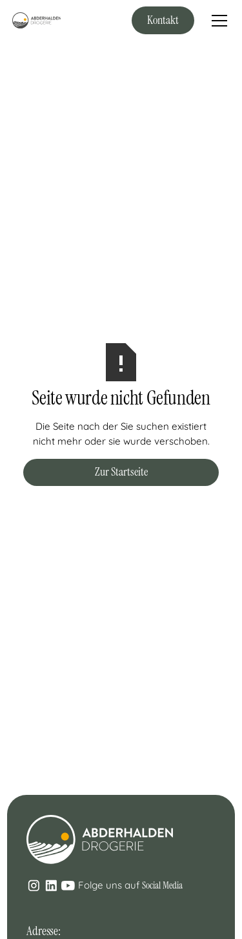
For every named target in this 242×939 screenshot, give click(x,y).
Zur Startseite (121, 472)
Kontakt (163, 20)
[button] (217, 20)
